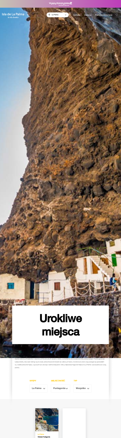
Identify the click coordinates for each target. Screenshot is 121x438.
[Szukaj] (33, 14)
